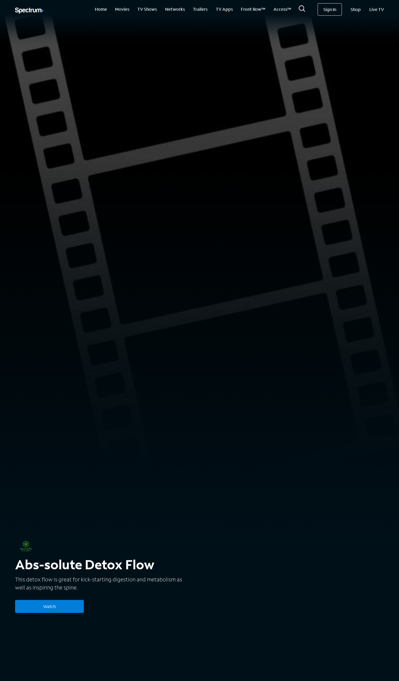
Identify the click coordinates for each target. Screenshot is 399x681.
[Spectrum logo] (29, 11)
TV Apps (224, 9)
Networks (175, 9)
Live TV (376, 9)
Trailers (200, 9)
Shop (356, 9)
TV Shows (147, 9)
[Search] (302, 10)
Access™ (282, 9)
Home (101, 9)
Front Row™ (253, 9)
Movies (122, 9)
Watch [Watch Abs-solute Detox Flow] (49, 606)
